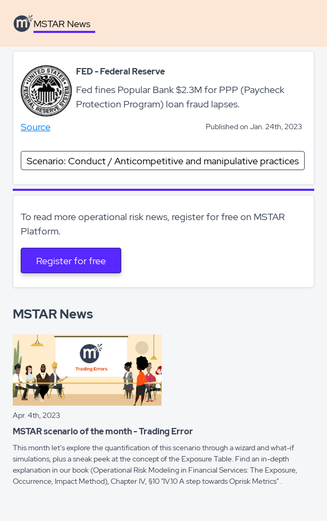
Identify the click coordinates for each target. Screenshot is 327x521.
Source (36, 127)
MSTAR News (61, 24)
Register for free (71, 261)
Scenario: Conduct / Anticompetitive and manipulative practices (163, 161)
